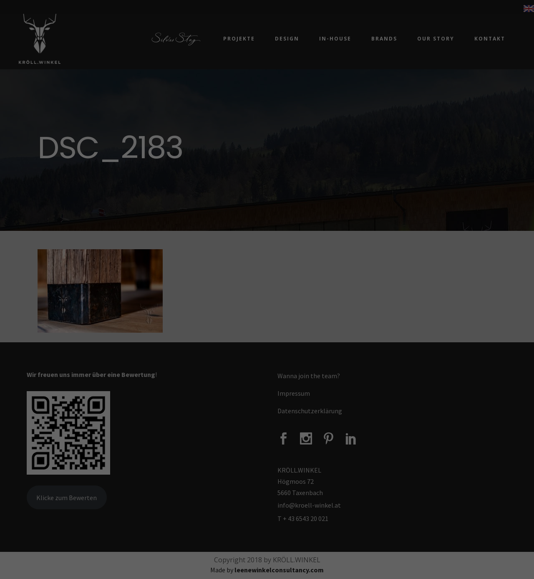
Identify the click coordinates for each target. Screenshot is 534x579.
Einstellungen (347, 259)
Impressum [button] (314, 384)
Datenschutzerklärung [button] (271, 384)
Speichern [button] (267, 340)
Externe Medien (331, 286)
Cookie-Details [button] (224, 384)
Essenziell (189, 286)
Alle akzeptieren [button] (267, 315)
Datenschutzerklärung (188, 259)
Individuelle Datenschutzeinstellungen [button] (267, 364)
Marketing (256, 286)
